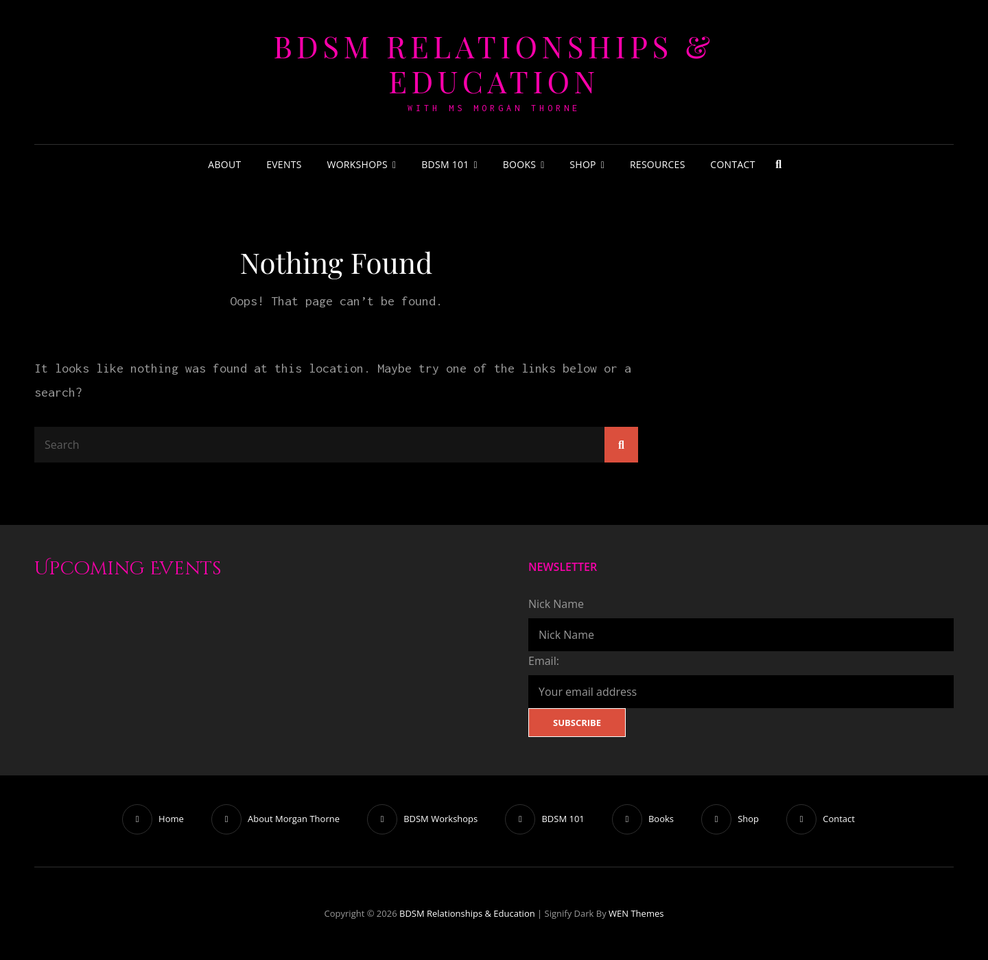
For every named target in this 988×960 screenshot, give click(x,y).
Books (520, 164)
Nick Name (556, 603)
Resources (657, 164)
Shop (582, 164)
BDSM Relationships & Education (493, 63)
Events (284, 164)
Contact (732, 164)
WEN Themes (636, 913)
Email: (543, 660)
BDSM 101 (445, 164)
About (224, 164)
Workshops (357, 164)
